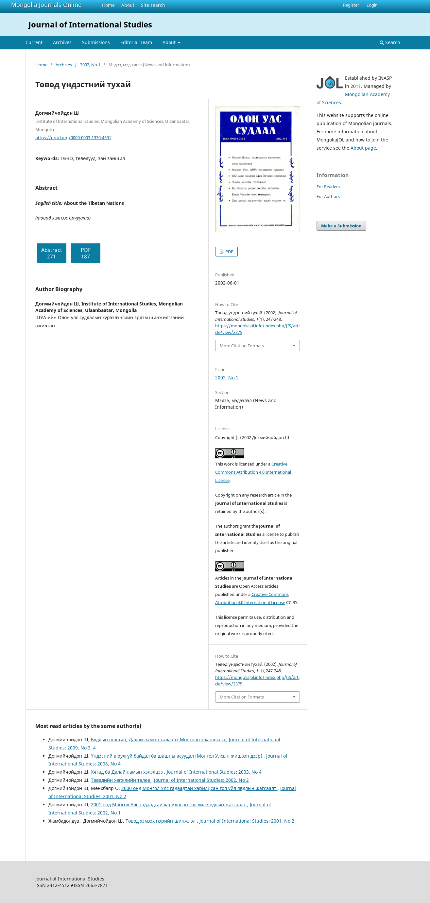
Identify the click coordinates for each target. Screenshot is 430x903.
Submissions (96, 42)
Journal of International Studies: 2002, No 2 (201, 780)
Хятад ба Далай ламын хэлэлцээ (127, 772)
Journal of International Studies (90, 24)
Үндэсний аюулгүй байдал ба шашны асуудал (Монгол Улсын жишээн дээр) (177, 756)
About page (363, 148)
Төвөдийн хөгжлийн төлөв (121, 780)
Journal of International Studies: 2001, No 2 (246, 821)
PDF (228, 251)
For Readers (328, 186)
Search (390, 42)
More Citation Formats (242, 346)
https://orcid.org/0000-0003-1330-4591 (73, 137)
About (127, 5)
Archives (62, 42)
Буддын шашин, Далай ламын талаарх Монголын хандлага (158, 739)
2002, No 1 (90, 65)
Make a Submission (341, 226)
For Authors (328, 196)
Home (108, 5)
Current (34, 42)
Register (351, 5)
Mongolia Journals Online (46, 4)
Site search (153, 5)
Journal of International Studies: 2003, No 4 (214, 772)
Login (372, 5)
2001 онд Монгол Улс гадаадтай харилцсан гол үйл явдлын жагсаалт (169, 804)
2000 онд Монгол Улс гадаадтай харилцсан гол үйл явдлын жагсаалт (199, 788)
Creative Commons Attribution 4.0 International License (253, 472)
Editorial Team (136, 42)
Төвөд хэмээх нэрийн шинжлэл (161, 821)
